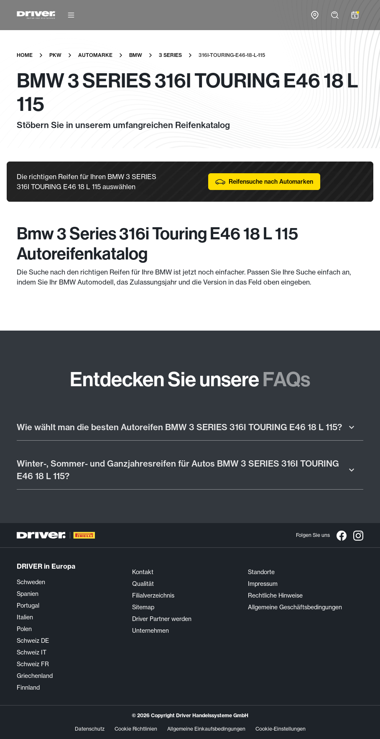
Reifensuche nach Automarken (264, 182)
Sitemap (143, 607)
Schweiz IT (31, 652)
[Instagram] (358, 535)
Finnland (28, 687)
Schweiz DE (33, 640)
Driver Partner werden (161, 619)
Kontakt (142, 572)
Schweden (31, 582)
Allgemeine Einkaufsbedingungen (206, 729)
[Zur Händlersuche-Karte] (314, 15)
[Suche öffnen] (334, 15)
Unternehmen (150, 630)
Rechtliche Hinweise (275, 595)
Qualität (143, 584)
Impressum (263, 584)
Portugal (28, 605)
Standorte (261, 572)
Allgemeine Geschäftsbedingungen (295, 607)
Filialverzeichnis (153, 595)
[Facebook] (342, 535)
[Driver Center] (36, 15)
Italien (25, 617)
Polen (24, 629)
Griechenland (35, 676)
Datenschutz (90, 729)
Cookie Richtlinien (136, 729)
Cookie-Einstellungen (280, 729)
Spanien (27, 594)
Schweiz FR (33, 664)
